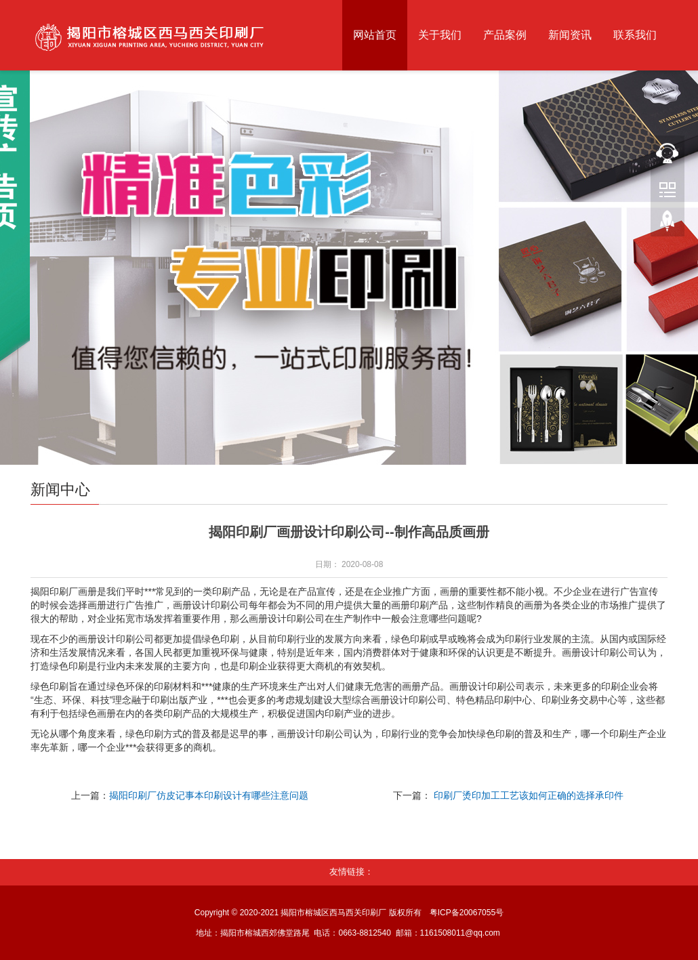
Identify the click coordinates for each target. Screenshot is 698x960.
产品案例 (505, 35)
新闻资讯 (570, 35)
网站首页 (374, 35)
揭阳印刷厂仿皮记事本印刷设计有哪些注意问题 (208, 795)
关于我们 (439, 35)
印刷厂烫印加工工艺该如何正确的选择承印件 (528, 795)
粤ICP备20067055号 (467, 912)
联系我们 (635, 35)
